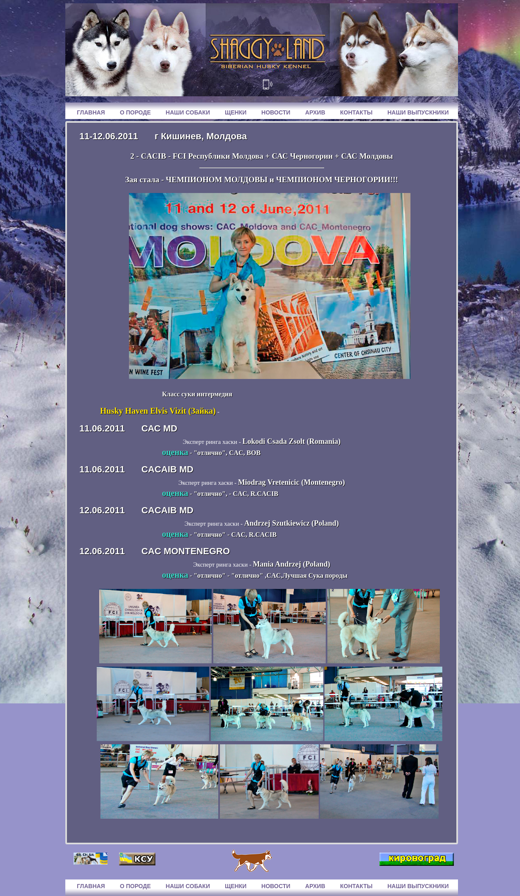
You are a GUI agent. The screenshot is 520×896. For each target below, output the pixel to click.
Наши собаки (188, 112)
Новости (275, 112)
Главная (91, 112)
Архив (315, 112)
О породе (135, 112)
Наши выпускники (417, 112)
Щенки (235, 112)
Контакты (356, 112)
